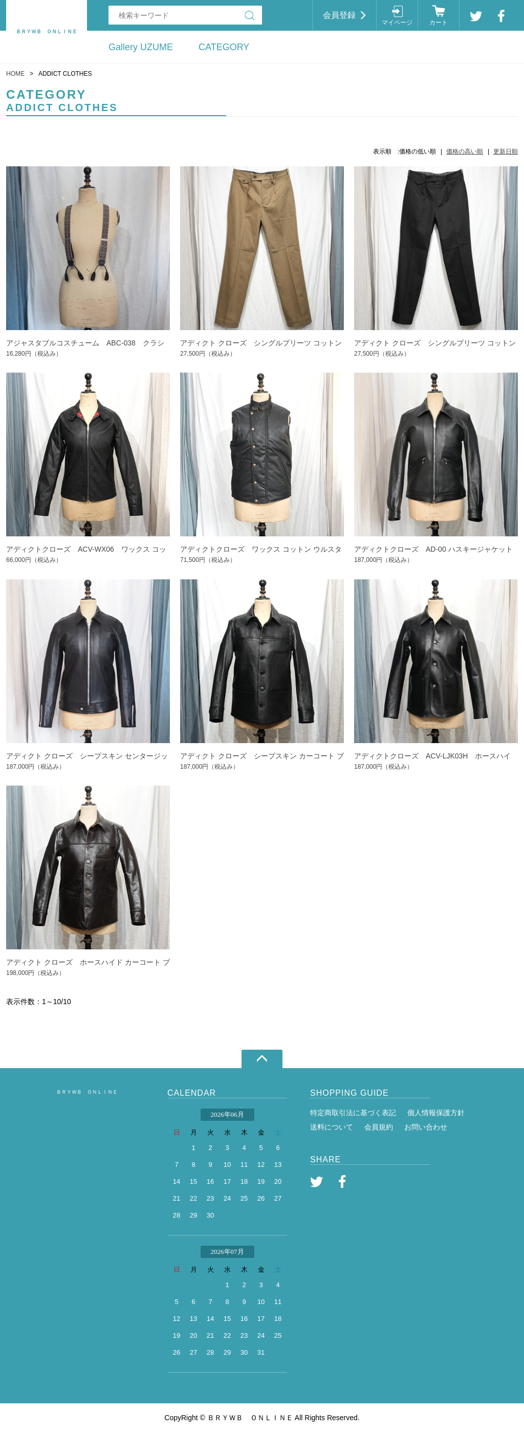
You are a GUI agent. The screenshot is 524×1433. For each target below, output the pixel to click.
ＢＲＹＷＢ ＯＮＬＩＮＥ (87, 1092)
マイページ (397, 22)
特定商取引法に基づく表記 (353, 1113)
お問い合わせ (425, 1127)
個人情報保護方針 (436, 1113)
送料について (331, 1127)
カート (438, 22)
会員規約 (378, 1127)
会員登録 (339, 15)
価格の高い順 (464, 151)
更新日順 (505, 151)
